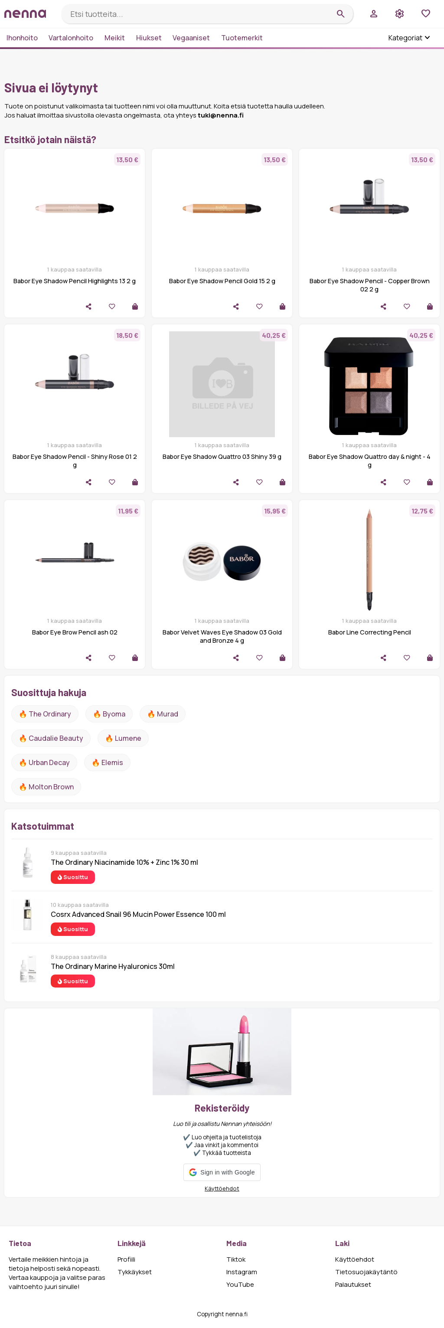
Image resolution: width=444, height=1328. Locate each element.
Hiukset (149, 38)
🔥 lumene (123, 738)
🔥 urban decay (44, 762)
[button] (221, 1172)
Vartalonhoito (71, 38)
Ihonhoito (22, 38)
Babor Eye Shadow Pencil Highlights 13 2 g (74, 281)
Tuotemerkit (242, 38)
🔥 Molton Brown (46, 787)
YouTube (240, 1284)
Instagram (241, 1271)
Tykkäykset (135, 1271)
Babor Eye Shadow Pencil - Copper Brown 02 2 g (370, 285)
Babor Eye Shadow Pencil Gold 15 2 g (222, 281)
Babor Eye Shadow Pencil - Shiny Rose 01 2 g (75, 460)
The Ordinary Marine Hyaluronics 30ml (113, 966)
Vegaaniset (191, 38)
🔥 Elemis (107, 762)
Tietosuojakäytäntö (366, 1271)
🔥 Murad (162, 714)
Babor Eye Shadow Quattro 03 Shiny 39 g (222, 456)
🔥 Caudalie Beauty (51, 738)
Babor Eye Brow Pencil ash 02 (75, 632)
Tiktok (235, 1259)
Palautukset (353, 1284)
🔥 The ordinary (45, 714)
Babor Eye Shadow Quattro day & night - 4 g (370, 460)
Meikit (114, 38)
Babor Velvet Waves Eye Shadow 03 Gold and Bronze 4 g (222, 636)
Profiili (126, 1259)
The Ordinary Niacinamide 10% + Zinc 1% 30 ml (124, 862)
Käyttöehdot (222, 1188)
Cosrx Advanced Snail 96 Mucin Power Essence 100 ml (138, 914)
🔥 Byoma (109, 714)
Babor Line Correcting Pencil (369, 632)
